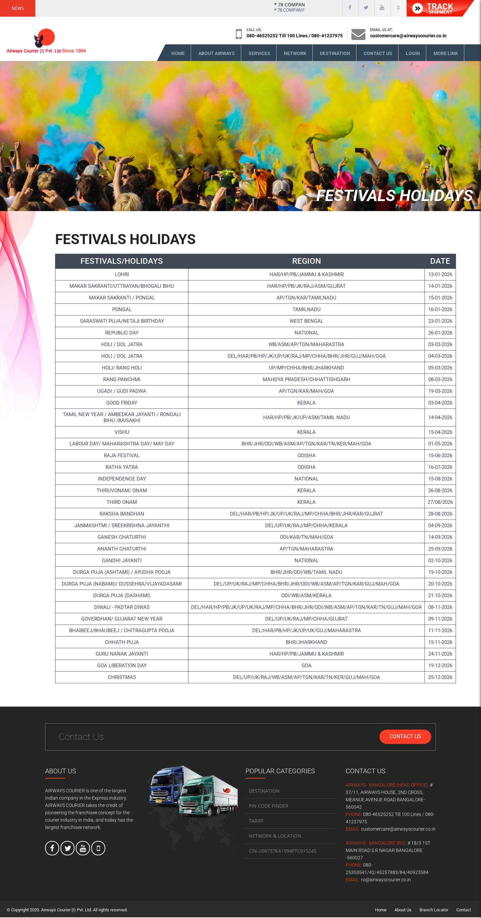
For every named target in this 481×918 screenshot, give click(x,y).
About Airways (216, 54)
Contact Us (378, 54)
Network (295, 54)
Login (413, 54)
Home (178, 54)
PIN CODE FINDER (268, 806)
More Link (446, 54)
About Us (403, 910)
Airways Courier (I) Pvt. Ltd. (66, 910)
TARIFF (256, 821)
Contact (463, 910)
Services (259, 54)
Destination (335, 54)
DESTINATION (264, 791)
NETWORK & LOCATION (275, 836)
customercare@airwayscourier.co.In (408, 35)
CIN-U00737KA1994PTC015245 (282, 851)
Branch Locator (434, 910)
